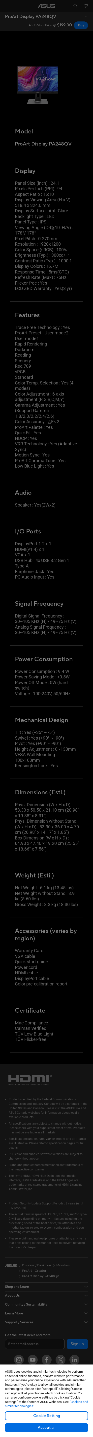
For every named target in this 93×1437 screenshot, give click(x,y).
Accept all (47, 1427)
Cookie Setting (46, 1415)
